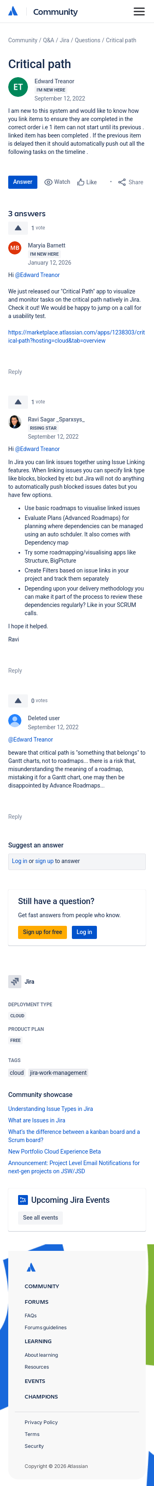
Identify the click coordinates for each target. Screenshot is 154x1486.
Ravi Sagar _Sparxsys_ (56, 419)
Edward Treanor (54, 81)
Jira (64, 40)
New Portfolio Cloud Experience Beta (54, 1151)
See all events (40, 1217)
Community (55, 11)
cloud (17, 1072)
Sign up (44, 861)
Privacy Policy (41, 1422)
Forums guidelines (46, 1327)
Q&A (48, 40)
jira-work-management (58, 1072)
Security (34, 1446)
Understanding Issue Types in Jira (50, 1109)
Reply (15, 372)
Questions (87, 40)
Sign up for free (42, 932)
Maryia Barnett (46, 245)
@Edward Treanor (37, 275)
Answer (22, 182)
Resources (37, 1367)
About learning (41, 1355)
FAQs (31, 1315)
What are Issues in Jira (36, 1120)
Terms (32, 1434)
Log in (20, 861)
